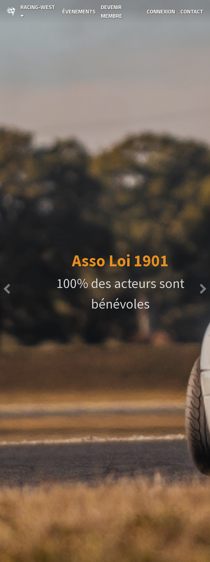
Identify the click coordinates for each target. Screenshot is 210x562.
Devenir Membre (111, 11)
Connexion (161, 11)
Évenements (78, 11)
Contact (191, 11)
